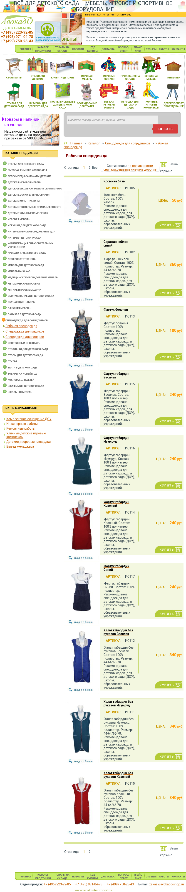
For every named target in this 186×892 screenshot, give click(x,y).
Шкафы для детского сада (26, 386)
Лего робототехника (22, 259)
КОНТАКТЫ (178, 49)
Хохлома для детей (21, 379)
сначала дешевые (117, 169)
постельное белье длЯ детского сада (62, 104)
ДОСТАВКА (108, 49)
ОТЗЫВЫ (151, 49)
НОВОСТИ (78, 49)
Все (94, 167)
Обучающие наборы (21, 302)
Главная (76, 143)
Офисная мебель (19, 308)
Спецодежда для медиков (25, 331)
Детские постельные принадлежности (34, 207)
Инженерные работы (22, 424)
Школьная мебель (20, 392)
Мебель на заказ (19, 271)
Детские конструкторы (24, 200)
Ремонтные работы (20, 428)
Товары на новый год (22, 373)
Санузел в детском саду (24, 314)
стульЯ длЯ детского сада (14, 105)
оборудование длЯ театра (87, 105)
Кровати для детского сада (27, 253)
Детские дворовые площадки (28, 441)
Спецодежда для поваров (24, 337)
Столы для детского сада (25, 355)
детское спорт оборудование (174, 105)
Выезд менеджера (20, 446)
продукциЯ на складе (130, 78)
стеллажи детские (38, 78)
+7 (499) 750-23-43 (17, 41)
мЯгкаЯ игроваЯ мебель (109, 104)
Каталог (94, 143)
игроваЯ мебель (86, 78)
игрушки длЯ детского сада (130, 104)
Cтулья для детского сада (26, 164)
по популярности (140, 166)
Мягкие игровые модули (24, 289)
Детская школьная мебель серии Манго (35, 188)
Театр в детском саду (22, 367)
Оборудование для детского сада (31, 296)
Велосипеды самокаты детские (29, 176)
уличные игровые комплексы (151, 104)
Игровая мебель (19, 219)
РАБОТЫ (164, 49)
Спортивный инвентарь (24, 343)
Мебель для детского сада (26, 265)
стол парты (14, 77)
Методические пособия (24, 283)
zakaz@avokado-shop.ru (166, 884)
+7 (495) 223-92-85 (17, 32)
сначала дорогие (143, 169)
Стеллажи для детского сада (28, 349)
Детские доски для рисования (29, 194)
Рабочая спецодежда (21, 326)
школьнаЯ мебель (151, 78)
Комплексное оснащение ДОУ (28, 419)
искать (165, 129)
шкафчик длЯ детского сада (38, 105)
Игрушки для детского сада (27, 225)
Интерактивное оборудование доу (31, 231)
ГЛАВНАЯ (25, 49)
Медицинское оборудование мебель (33, 277)
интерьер (173, 77)
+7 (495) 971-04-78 (17, 37)
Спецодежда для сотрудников (26, 320)
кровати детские (62, 77)
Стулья (12, 361)
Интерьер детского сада (24, 237)
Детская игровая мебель (24, 182)
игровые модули (109, 78)
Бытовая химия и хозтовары (27, 170)
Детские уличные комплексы (28, 213)
